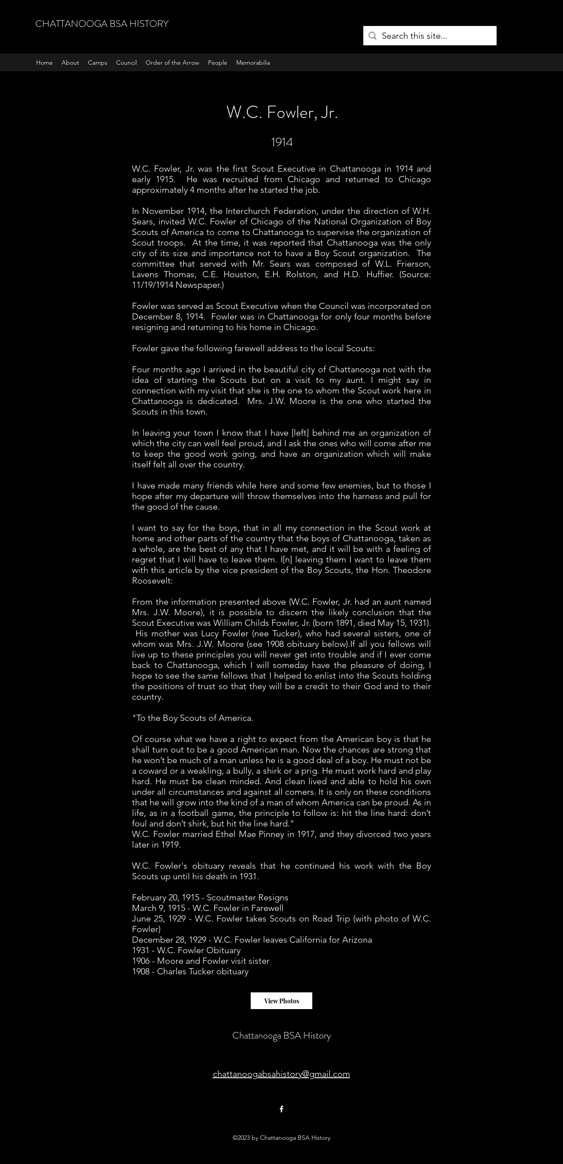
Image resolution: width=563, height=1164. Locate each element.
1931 (141, 950)
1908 (141, 971)
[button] (98, 62)
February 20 (154, 897)
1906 (141, 960)
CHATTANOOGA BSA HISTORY (101, 23)
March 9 (147, 908)
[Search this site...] (430, 35)
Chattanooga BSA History (281, 1035)
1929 (197, 939)
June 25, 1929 (159, 918)
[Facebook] (281, 1109)
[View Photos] (281, 1001)
